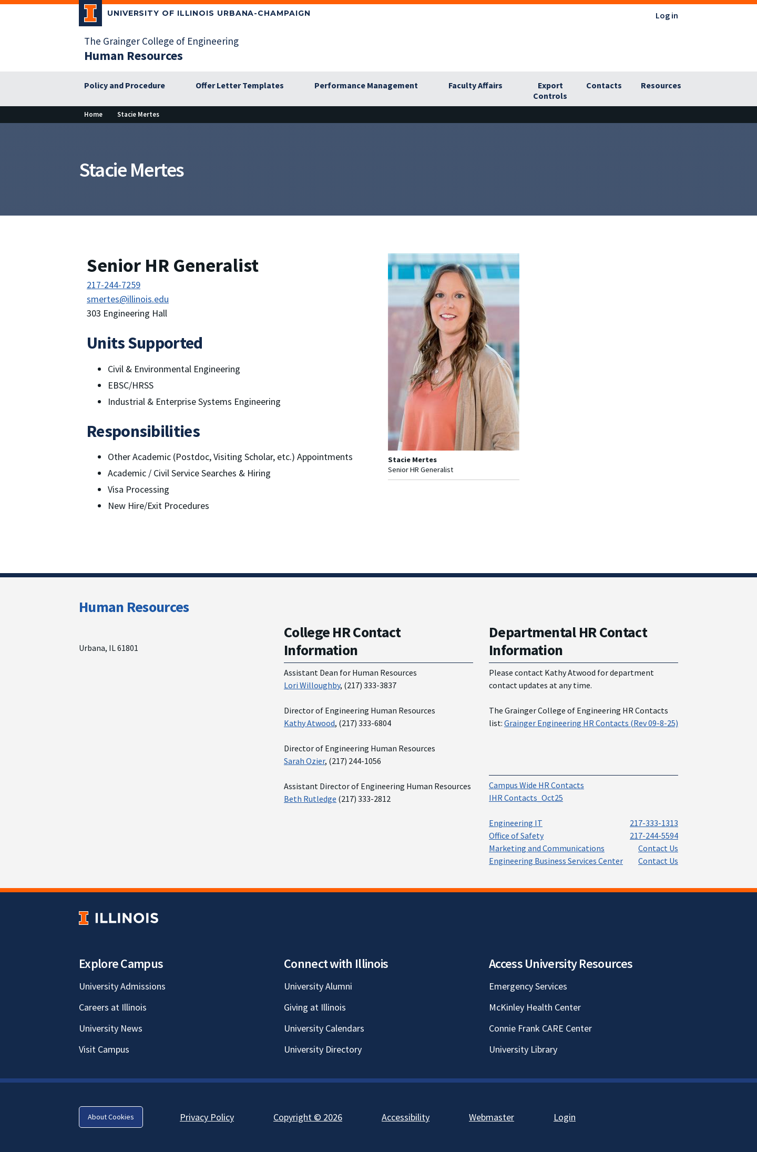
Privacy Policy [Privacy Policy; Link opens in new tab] (207, 1117)
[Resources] (661, 86)
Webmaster (491, 1117)
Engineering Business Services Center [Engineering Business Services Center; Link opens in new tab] (556, 860)
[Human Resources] (133, 55)
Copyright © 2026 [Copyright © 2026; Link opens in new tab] (307, 1117)
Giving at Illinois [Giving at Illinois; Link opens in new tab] (315, 1007)
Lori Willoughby (312, 685)
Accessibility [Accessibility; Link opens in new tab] (405, 1117)
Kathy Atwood (309, 723)
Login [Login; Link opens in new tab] (565, 1117)
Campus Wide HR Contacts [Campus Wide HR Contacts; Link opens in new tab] (536, 785)
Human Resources (134, 606)
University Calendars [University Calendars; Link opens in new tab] (324, 1028)
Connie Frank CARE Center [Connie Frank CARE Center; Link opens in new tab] (540, 1028)
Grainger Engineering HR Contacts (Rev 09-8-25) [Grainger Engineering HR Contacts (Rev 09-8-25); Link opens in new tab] (591, 723)
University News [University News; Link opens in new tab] (110, 1028)
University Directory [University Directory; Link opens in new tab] (323, 1049)
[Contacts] (604, 86)
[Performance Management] (372, 86)
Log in (667, 15)
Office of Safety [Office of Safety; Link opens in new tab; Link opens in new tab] (516, 835)
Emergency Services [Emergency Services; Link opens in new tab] (528, 986)
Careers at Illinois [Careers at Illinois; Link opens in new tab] (113, 1007)
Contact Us (658, 848)
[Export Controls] (550, 91)
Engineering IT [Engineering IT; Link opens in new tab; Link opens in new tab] (516, 823)
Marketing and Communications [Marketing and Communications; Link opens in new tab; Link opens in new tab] (547, 848)
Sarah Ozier (304, 761)
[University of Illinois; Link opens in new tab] (118, 918)
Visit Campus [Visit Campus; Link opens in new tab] (104, 1049)
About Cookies (111, 1117)
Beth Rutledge (310, 798)
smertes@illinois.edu (128, 299)
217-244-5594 (654, 835)
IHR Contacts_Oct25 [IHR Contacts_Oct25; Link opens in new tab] (526, 797)
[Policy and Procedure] (130, 86)
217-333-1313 (654, 823)
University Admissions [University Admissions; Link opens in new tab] (122, 986)
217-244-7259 (113, 285)
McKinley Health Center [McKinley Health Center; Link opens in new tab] (535, 1007)
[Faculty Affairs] (481, 86)
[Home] (93, 114)
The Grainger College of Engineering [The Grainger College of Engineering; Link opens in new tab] (161, 41)
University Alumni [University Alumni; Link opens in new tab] (318, 986)
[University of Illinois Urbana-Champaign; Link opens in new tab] (195, 15)
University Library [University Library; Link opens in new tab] (523, 1049)
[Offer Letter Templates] (245, 86)
